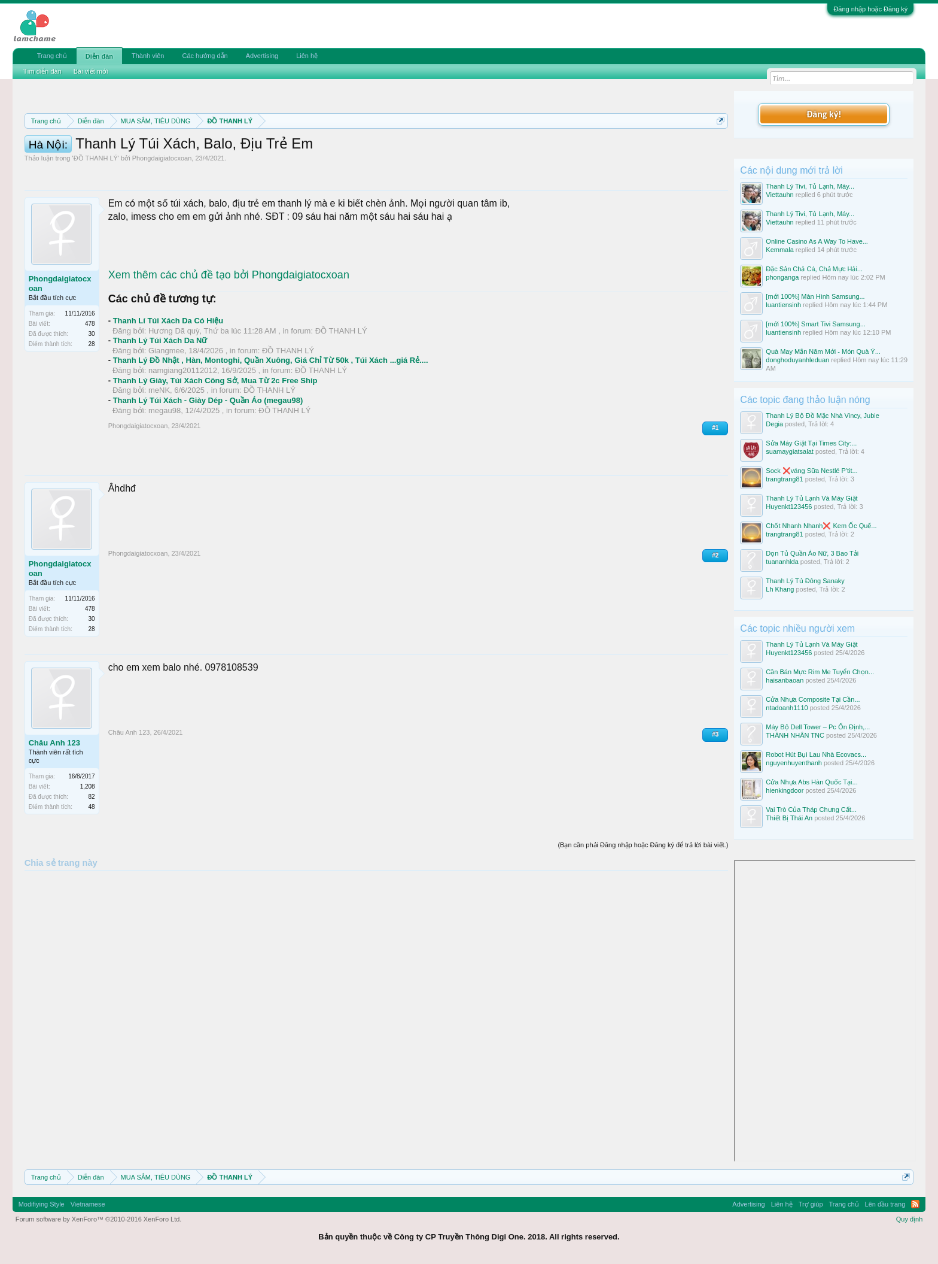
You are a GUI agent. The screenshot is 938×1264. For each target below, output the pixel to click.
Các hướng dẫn (204, 55)
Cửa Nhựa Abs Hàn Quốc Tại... (811, 782)
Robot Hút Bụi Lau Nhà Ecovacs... (816, 754)
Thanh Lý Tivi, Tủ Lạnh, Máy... (810, 186)
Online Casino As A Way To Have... (817, 241)
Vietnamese (88, 1204)
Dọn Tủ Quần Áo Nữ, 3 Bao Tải (812, 553)
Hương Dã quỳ (174, 384)
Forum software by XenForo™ (99, 1219)
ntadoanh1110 (787, 707)
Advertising (262, 55)
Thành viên (148, 55)
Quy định (909, 1219)
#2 (715, 609)
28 (92, 398)
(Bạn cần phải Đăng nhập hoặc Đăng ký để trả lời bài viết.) (643, 898)
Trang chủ (52, 55)
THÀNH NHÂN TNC (795, 735)
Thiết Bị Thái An (789, 818)
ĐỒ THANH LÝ (96, 212)
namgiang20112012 (182, 424)
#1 (715, 481)
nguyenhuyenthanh (794, 762)
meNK (159, 443)
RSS (915, 1204)
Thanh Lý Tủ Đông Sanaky (805, 580)
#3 (715, 788)
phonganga (782, 277)
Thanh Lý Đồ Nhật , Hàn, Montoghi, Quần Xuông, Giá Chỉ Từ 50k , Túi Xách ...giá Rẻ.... (270, 414)
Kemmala (779, 249)
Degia (774, 424)
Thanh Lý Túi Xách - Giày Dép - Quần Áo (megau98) (208, 454)
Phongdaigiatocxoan (162, 212)
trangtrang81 (784, 479)
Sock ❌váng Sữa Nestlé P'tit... (811, 470)
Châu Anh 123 (54, 796)
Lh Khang (780, 589)
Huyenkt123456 (789, 506)
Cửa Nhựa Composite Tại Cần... (813, 699)
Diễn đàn (99, 56)
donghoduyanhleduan (797, 359)
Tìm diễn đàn (42, 71)
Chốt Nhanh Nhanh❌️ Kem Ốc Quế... (821, 525)
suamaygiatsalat (790, 451)
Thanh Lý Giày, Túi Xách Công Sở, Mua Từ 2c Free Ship (215, 434)
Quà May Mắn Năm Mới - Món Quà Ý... (823, 351)
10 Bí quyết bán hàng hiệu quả (181, 163)
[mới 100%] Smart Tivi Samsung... (816, 324)
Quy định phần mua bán (415, 150)
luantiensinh (783, 304)
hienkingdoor (784, 790)
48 (92, 860)
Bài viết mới (91, 71)
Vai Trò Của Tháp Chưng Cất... (811, 809)
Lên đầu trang (885, 1204)
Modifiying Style (42, 1204)
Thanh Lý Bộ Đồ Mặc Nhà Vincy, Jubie (822, 415)
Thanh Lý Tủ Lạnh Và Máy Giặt (811, 498)
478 (90, 377)
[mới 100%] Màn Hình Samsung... (815, 296)
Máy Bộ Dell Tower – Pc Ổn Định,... (818, 726)
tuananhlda (782, 561)
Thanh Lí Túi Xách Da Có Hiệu (168, 374)
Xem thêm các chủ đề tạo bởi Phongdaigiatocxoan (228, 329)
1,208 (87, 840)
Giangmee (166, 404)
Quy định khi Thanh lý (526, 150)
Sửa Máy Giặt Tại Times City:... (811, 443)
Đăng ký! (823, 114)
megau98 (164, 464)
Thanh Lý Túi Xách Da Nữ (160, 394)
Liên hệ (307, 55)
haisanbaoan (784, 680)
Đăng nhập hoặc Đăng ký (870, 9)
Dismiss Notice (718, 148)
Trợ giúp (811, 1204)
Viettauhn (779, 194)
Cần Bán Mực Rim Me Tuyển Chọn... (820, 671)
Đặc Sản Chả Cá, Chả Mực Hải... (814, 268)
